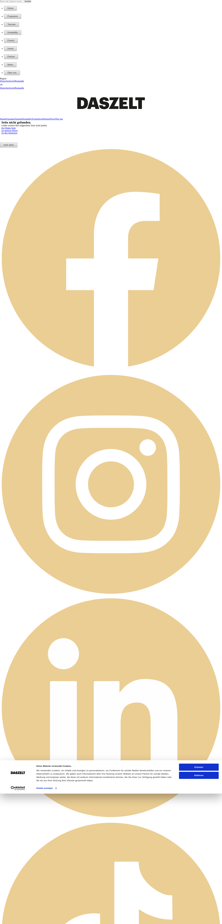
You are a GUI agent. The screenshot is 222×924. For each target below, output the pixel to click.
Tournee (11, 24)
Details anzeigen (44, 605)
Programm (12, 16)
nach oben (8, 145)
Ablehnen (199, 592)
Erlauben (198, 584)
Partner (11, 56)
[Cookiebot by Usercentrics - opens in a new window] (18, 605)
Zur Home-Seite (8, 128)
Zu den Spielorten (9, 133)
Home (10, 8)
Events (10, 40)
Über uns (12, 73)
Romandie (19, 81)
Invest (10, 48)
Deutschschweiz (7, 81)
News (10, 64)
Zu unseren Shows (9, 130)
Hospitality (12, 32)
